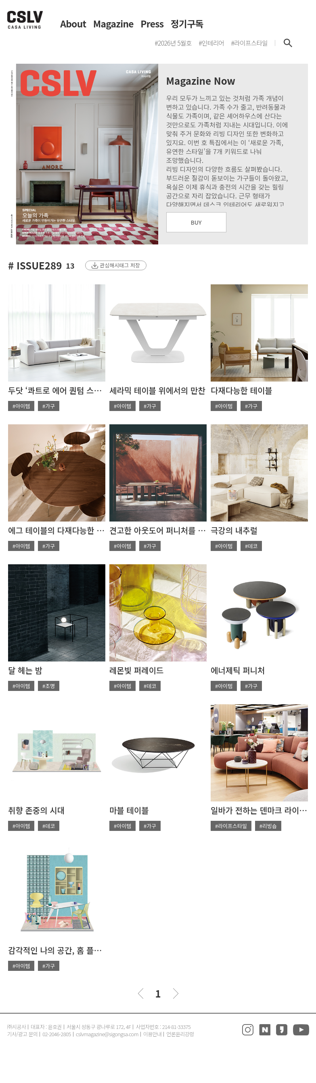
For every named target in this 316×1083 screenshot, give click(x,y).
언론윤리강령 (180, 1034)
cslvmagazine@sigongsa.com (107, 1034)
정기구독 (187, 24)
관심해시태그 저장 (120, 265)
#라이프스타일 (231, 826)
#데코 (251, 546)
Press (151, 24)
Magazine (113, 24)
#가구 (48, 406)
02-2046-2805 (56, 1034)
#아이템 (21, 406)
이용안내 (152, 1034)
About (73, 24)
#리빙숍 (268, 826)
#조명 (48, 686)
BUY (196, 222)
